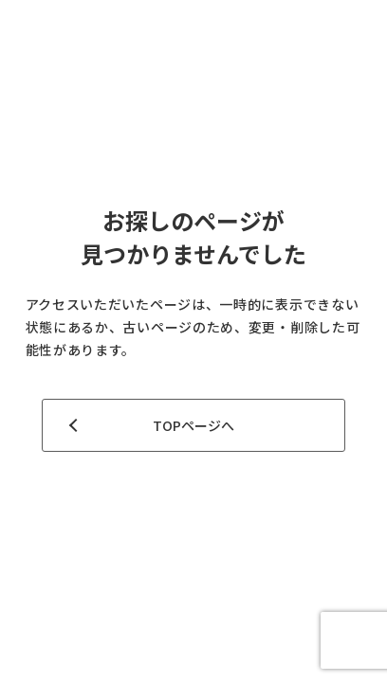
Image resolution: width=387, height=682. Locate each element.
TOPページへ (193, 425)
